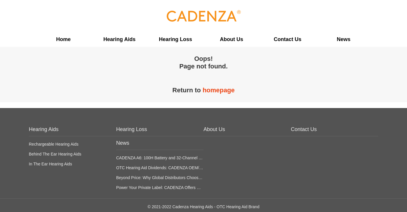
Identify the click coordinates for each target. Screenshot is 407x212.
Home (63, 39)
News (344, 39)
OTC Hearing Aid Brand (238, 206)
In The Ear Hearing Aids (50, 164)
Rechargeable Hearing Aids (53, 144)
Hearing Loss (175, 39)
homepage (219, 90)
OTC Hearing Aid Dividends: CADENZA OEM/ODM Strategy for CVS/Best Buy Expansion (197, 167)
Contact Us (287, 39)
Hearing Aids (119, 39)
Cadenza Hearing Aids (192, 206)
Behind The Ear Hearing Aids (55, 154)
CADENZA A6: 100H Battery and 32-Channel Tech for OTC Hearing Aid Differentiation (193, 158)
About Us (231, 39)
